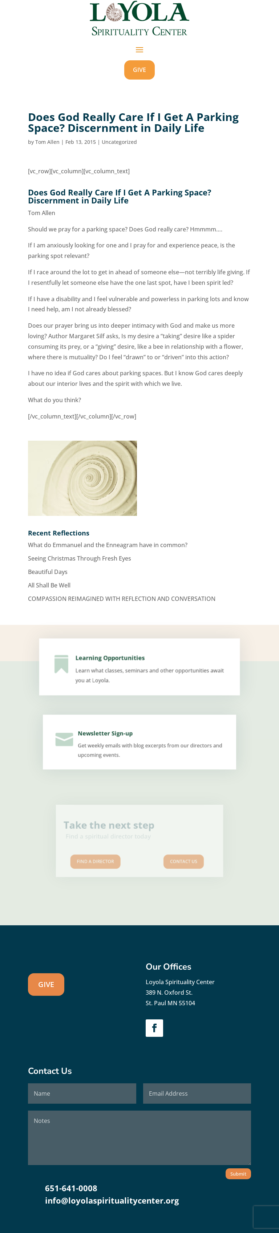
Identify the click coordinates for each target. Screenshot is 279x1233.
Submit (238, 1174)
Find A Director (104, 857)
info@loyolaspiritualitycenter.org (112, 1200)
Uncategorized (119, 141)
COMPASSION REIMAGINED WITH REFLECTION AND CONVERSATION (121, 599)
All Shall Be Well (49, 585)
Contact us (174, 857)
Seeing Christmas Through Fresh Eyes (79, 558)
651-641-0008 (71, 1188)
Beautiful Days (48, 572)
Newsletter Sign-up (107, 735)
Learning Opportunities (112, 660)
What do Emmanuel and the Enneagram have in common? (107, 545)
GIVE (139, 70)
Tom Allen (47, 141)
